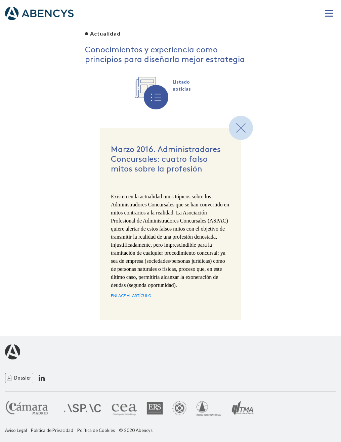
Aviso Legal (16, 430)
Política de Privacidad (52, 430)
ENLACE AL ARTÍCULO (131, 295)
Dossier (22, 378)
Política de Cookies (96, 430)
